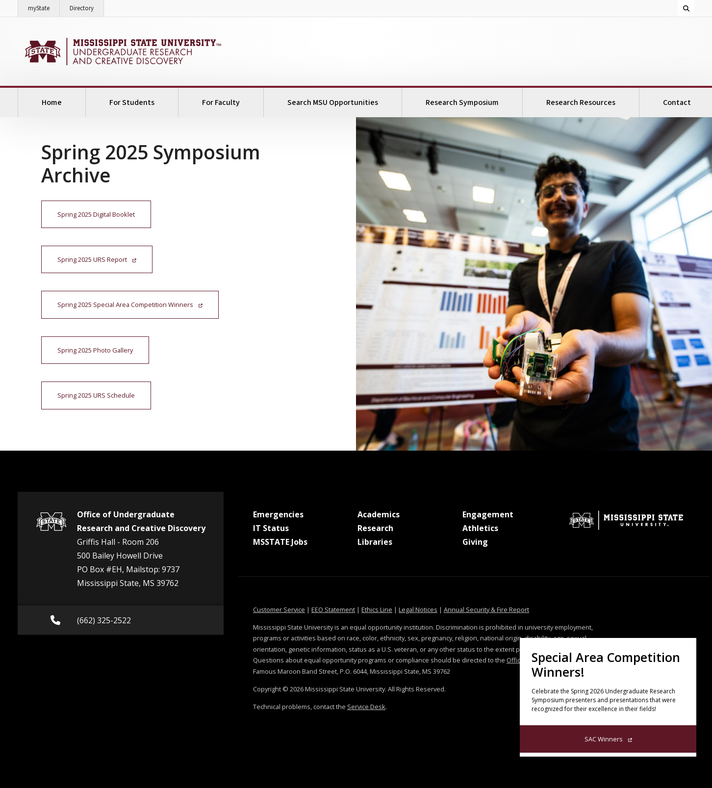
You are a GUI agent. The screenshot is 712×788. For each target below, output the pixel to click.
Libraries (374, 541)
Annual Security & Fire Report (486, 609)
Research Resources (580, 102)
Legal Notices (418, 609)
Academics (378, 514)
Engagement (487, 514)
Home (52, 102)
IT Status (271, 528)
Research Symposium (462, 102)
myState (44, 6)
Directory (87, 6)
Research (375, 528)
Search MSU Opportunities (332, 102)
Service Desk (366, 706)
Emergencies (278, 514)
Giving (475, 541)
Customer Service (279, 609)
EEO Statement (333, 609)
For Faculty (221, 102)
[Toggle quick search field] (686, 8)
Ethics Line (376, 609)
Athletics (480, 528)
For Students (131, 102)
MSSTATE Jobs (280, 541)
